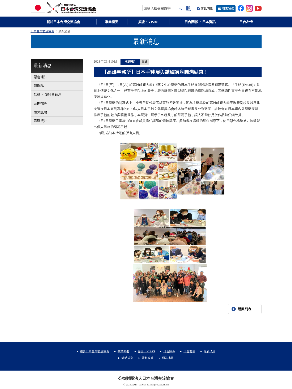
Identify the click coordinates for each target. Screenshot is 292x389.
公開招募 (40, 103)
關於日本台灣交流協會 (63, 22)
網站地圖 (168, 357)
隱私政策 (147, 357)
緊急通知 (40, 77)
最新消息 (42, 65)
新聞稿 (39, 86)
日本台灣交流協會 (42, 31)
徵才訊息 (40, 112)
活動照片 (40, 121)
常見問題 (207, 8)
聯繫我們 (228, 8)
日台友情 (246, 22)
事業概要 (111, 22)
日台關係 (169, 351)
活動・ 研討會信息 (48, 94)
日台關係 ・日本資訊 (200, 22)
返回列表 (244, 309)
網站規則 (127, 357)
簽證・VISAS (148, 22)
